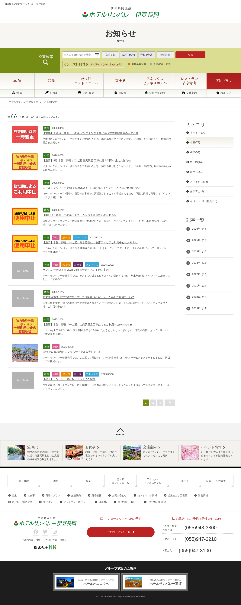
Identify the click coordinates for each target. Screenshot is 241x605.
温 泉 (19, 92)
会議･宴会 (88, 92)
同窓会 (122, 92)
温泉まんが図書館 (177, 495)
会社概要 (48, 501)
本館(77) (195, 142)
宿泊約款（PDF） (127, 501)
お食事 (54, 92)
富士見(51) (196, 171)
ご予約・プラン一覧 (118, 531)
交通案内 (191, 92)
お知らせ (225, 92)
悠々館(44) (196, 161)
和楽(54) (195, 152)
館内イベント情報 (147, 495)
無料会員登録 (138, 64)
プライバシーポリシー (75, 501)
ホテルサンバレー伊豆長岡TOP (26, 101)
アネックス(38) (199, 181)
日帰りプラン (53, 495)
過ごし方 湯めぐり (22, 501)
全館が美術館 (157, 92)
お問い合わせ (119, 495)
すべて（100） (198, 132)
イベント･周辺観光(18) (203, 201)
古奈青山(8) (197, 191)
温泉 (14, 495)
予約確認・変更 (162, 64)
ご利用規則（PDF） (159, 501)
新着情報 (96, 495)
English (103, 501)
